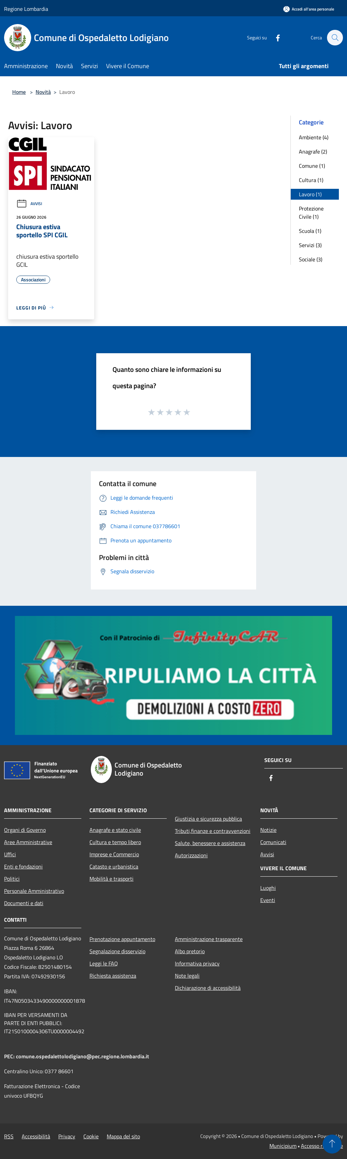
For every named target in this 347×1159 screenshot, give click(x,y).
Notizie (268, 830)
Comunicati (273, 842)
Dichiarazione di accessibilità (208, 988)
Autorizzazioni (191, 855)
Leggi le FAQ (103, 963)
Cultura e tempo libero (115, 842)
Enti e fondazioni (23, 866)
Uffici (10, 854)
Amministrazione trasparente (209, 939)
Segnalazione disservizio (117, 951)
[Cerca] (335, 37)
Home (19, 92)
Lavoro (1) (310, 194)
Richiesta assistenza (112, 976)
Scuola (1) (310, 231)
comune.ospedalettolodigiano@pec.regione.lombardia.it (82, 1056)
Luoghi (268, 888)
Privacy (66, 1136)
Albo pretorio (190, 951)
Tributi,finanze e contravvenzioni (212, 831)
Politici (12, 879)
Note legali (187, 976)
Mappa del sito (123, 1136)
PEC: (10, 1056)
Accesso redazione (322, 1146)
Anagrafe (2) (313, 151)
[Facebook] (274, 37)
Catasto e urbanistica (113, 866)
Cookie (91, 1136)
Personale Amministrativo (34, 891)
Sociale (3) (310, 259)
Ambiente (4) (313, 137)
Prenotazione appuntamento (122, 939)
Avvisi (29, 203)
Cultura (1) (311, 180)
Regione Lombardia (26, 9)
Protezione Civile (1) (311, 212)
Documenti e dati (23, 903)
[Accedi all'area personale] (308, 9)
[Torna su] (332, 1144)
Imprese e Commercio (114, 854)
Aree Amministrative (28, 842)
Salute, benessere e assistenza (210, 843)
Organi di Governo (25, 830)
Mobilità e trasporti (111, 879)
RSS (9, 1136)
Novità (43, 92)
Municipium (283, 1146)
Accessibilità (36, 1136)
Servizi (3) (310, 245)
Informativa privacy (197, 963)
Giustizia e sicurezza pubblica (208, 819)
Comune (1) (312, 166)
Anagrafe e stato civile (115, 830)
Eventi (267, 900)
